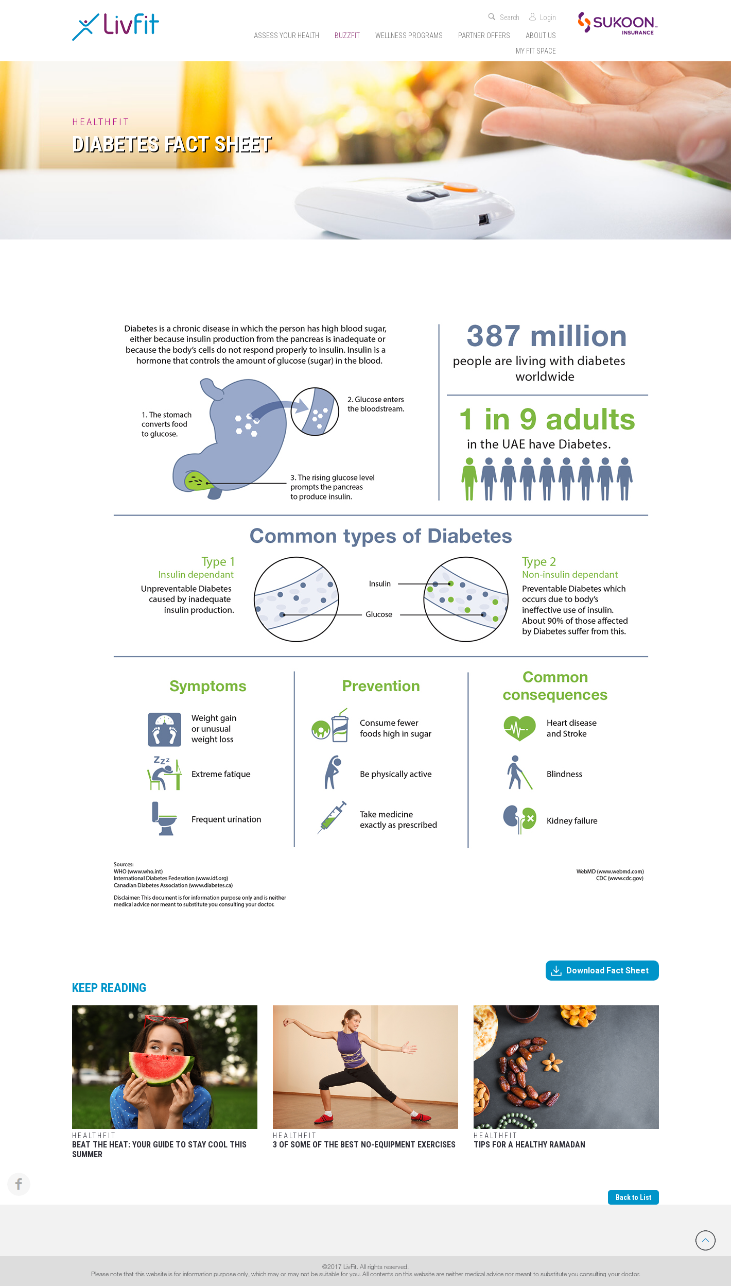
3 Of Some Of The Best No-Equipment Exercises (365, 1077)
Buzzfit (347, 35)
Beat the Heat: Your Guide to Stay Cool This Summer (164, 1082)
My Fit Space (536, 51)
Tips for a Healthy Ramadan (566, 1077)
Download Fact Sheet (607, 970)
